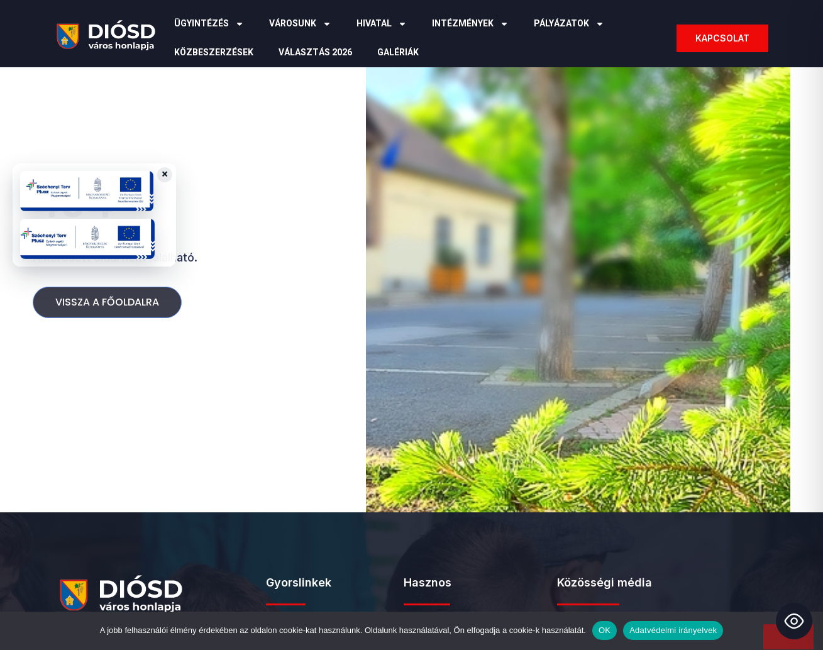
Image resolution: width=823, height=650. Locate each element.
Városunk (300, 24)
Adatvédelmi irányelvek (673, 630)
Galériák (398, 52)
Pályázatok (569, 24)
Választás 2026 (315, 52)
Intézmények (470, 24)
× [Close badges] (165, 174)
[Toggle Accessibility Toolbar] (794, 621)
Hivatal (381, 24)
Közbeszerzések (213, 52)
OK (604, 630)
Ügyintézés (209, 24)
